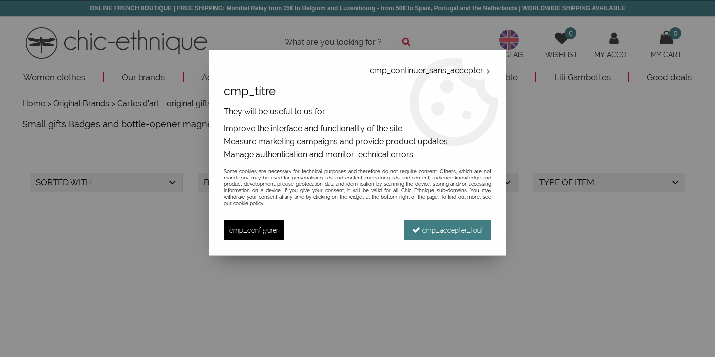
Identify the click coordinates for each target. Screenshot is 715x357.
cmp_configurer (253, 230)
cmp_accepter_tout (447, 230)
